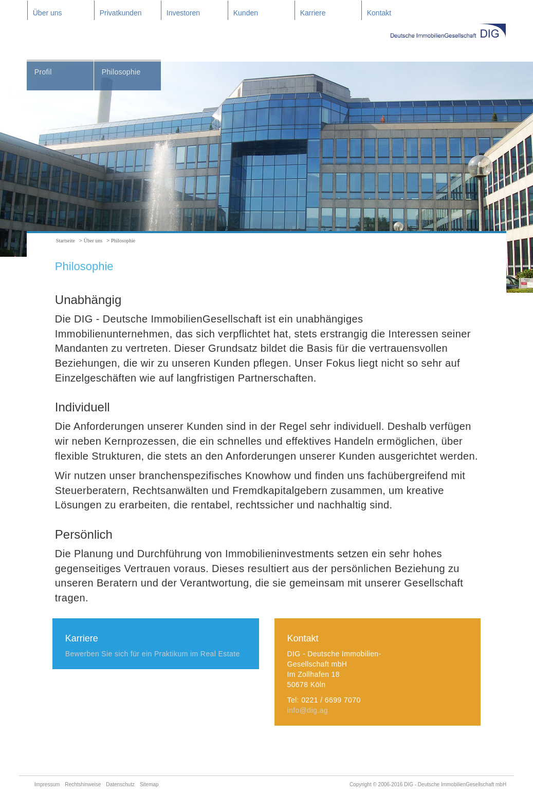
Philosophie (121, 72)
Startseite (65, 240)
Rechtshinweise (83, 784)
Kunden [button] (245, 13)
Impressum (47, 784)
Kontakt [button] (379, 13)
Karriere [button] (313, 13)
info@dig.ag (307, 710)
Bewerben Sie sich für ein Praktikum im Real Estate (152, 654)
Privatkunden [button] (121, 13)
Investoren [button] (183, 13)
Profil (43, 72)
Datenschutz (120, 784)
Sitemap (149, 784)
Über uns (93, 240)
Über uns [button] (47, 13)
